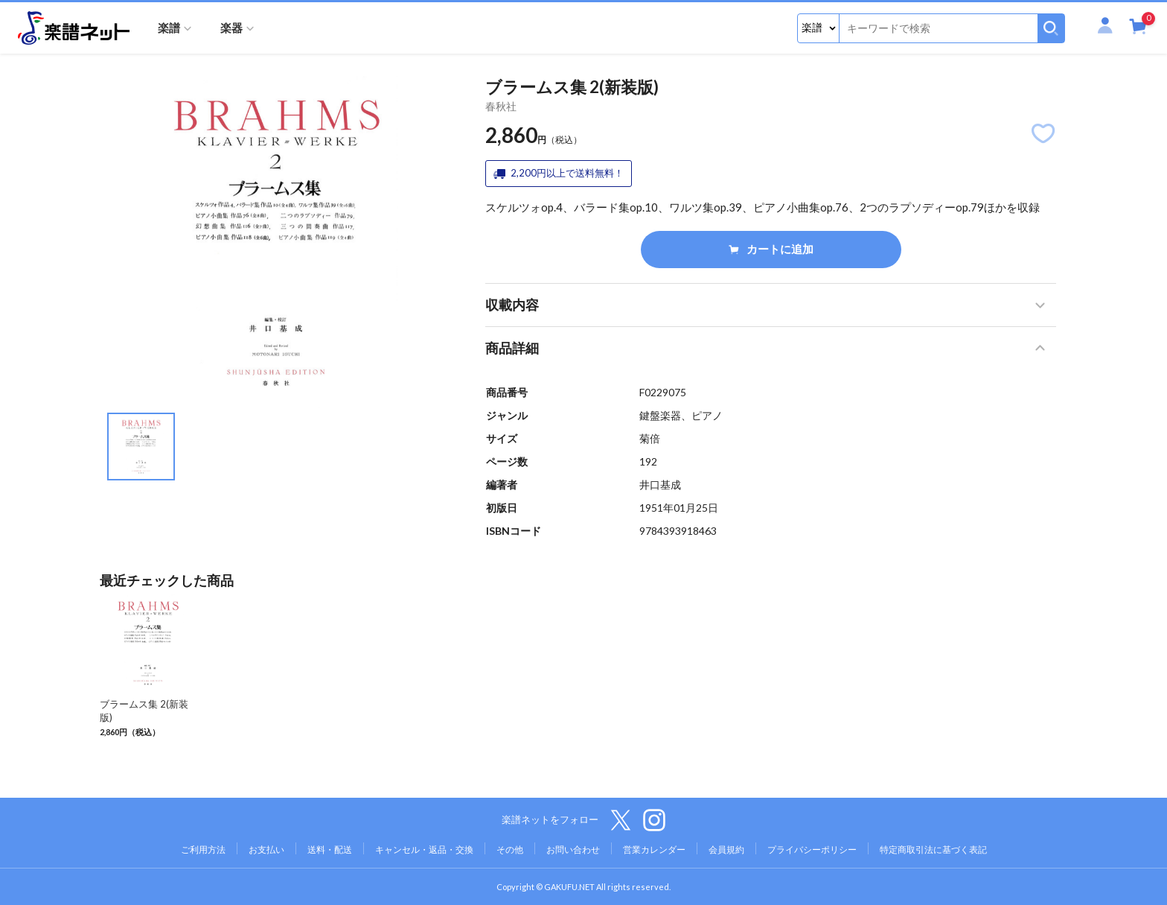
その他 (509, 849)
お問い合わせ (573, 849)
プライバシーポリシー (812, 849)
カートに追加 (771, 248)
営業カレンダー (654, 849)
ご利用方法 (203, 849)
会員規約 (726, 849)
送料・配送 (329, 849)
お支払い (266, 849)
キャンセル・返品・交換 (424, 849)
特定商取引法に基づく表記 (933, 849)
